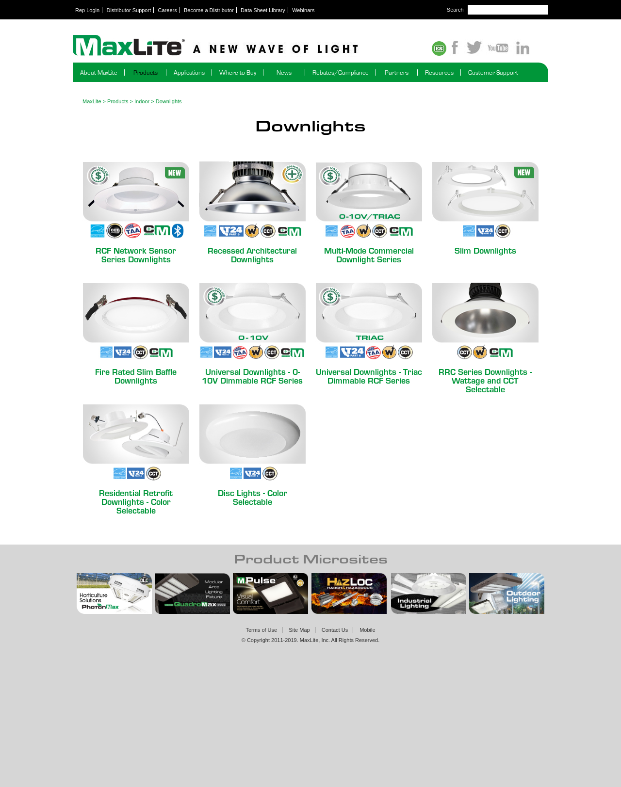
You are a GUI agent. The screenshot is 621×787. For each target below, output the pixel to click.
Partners (397, 72)
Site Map (299, 630)
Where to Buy (237, 72)
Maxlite (242, 46)
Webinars (303, 10)
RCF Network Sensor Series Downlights (136, 254)
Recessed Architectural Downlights (252, 254)
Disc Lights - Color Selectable (252, 496)
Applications (189, 72)
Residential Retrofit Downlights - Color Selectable (136, 501)
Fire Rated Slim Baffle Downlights (136, 375)
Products (145, 72)
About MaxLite (98, 72)
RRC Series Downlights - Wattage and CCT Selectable (485, 380)
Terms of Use (261, 630)
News (284, 72)
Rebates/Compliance (340, 72)
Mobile (367, 630)
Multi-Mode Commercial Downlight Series (369, 254)
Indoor (141, 101)
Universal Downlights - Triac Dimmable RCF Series (369, 375)
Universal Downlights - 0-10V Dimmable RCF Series (252, 375)
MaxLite (91, 101)
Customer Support (493, 72)
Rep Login (87, 10)
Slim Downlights (485, 250)
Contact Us (335, 630)
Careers (167, 10)
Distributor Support (129, 10)
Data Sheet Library (263, 10)
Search (455, 10)
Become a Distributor (209, 10)
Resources (439, 72)
